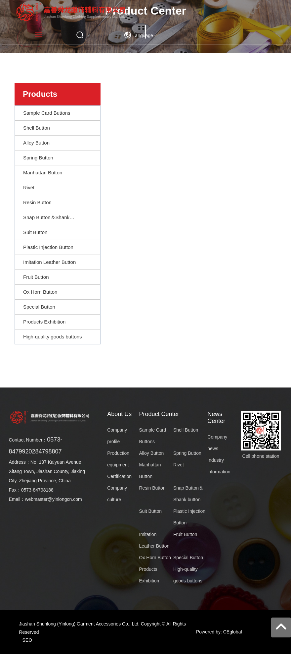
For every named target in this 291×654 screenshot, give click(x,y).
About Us (119, 414)
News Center (216, 417)
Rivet (178, 464)
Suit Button (150, 511)
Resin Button (152, 488)
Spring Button (187, 453)
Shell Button (185, 430)
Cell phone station (260, 456)
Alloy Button (151, 453)
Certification (119, 476)
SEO (27, 640)
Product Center (159, 414)
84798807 (48, 451)
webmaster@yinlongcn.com (53, 499)
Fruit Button (185, 534)
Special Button (188, 557)
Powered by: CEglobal (219, 631)
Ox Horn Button (155, 557)
